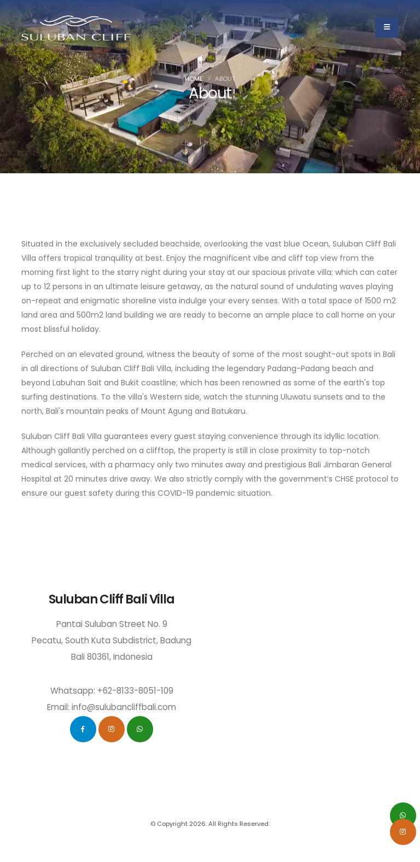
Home (194, 78)
